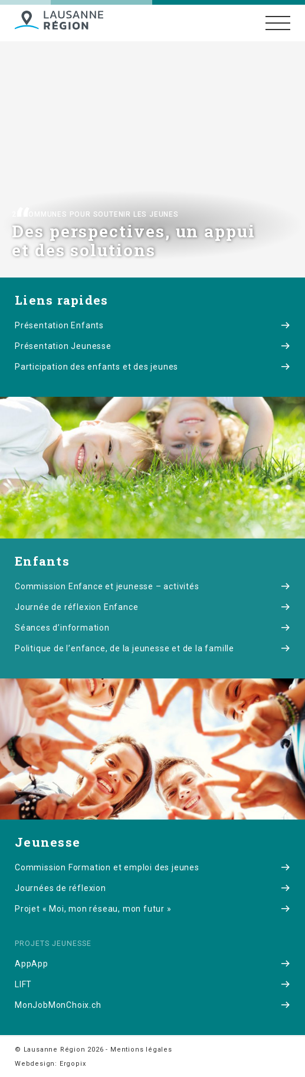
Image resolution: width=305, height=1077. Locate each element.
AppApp (152, 963)
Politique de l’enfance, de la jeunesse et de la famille (152, 648)
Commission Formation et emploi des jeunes (152, 867)
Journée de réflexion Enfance (152, 607)
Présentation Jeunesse (152, 346)
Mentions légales (141, 1049)
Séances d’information (152, 627)
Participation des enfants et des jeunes (152, 366)
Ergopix (73, 1064)
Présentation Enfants (152, 325)
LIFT (152, 984)
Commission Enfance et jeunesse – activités (152, 586)
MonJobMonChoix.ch (152, 1005)
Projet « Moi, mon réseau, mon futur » (152, 908)
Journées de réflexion (152, 888)
